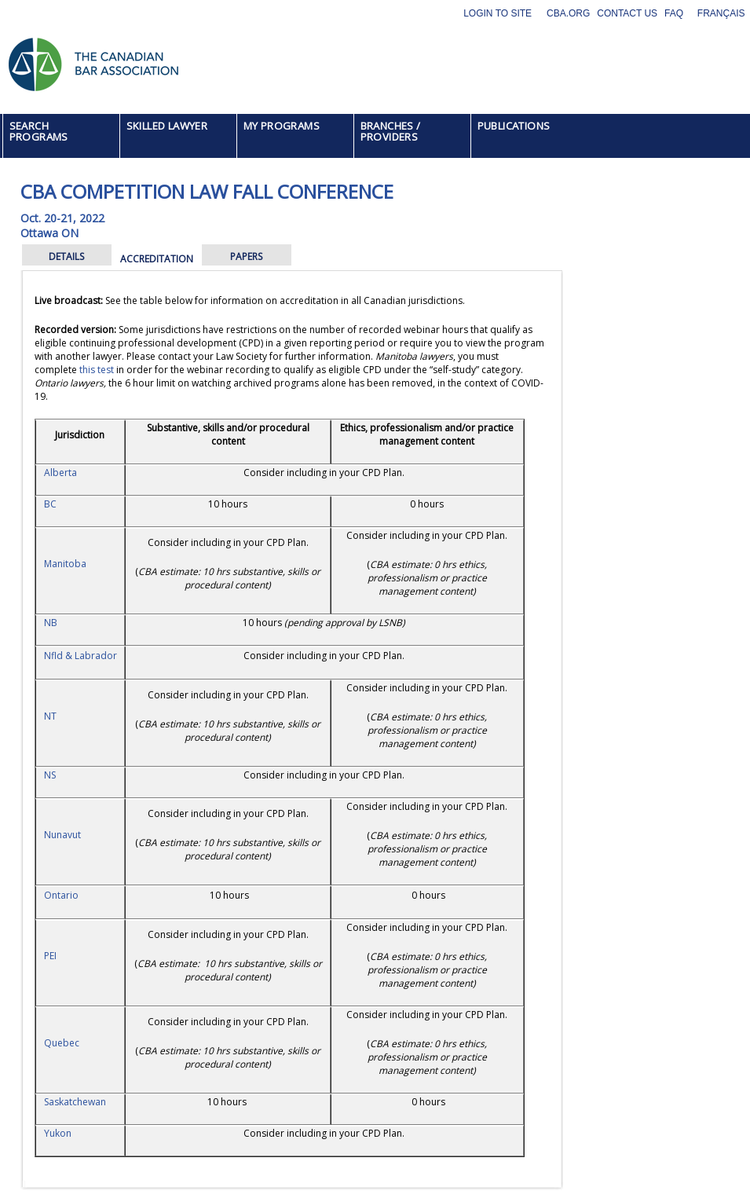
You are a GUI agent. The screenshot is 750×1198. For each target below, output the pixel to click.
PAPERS (246, 256)
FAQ (673, 13)
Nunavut (62, 834)
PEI (50, 955)
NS (50, 775)
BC (50, 504)
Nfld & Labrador (80, 655)
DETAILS (66, 256)
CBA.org (568, 13)
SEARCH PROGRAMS (38, 131)
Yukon (57, 1133)
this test (96, 369)
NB (50, 622)
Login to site (497, 13)
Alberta (60, 472)
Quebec (61, 1043)
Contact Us (627, 13)
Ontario (61, 895)
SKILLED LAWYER (167, 126)
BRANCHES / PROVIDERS (390, 131)
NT (50, 716)
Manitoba (65, 563)
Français (721, 13)
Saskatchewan (75, 1101)
